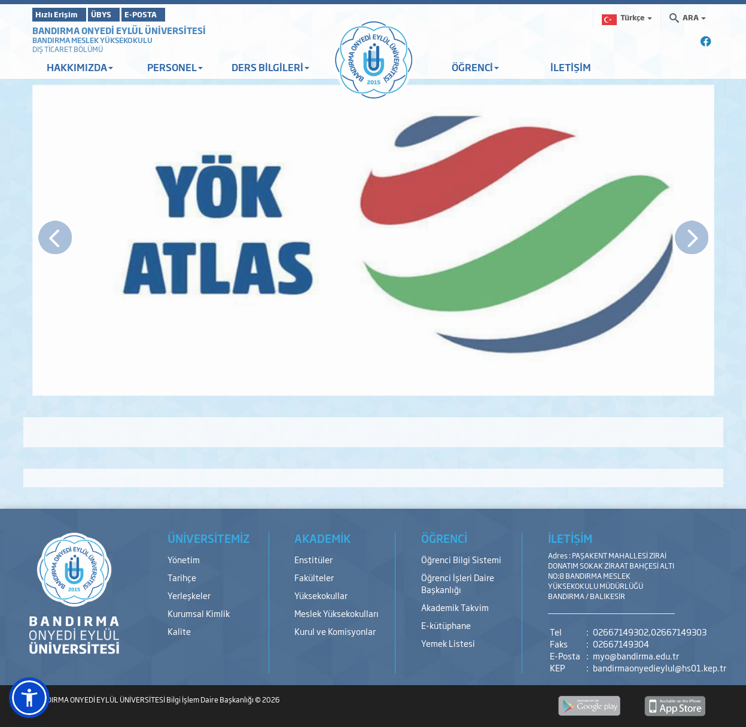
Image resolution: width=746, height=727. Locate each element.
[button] (29, 697)
